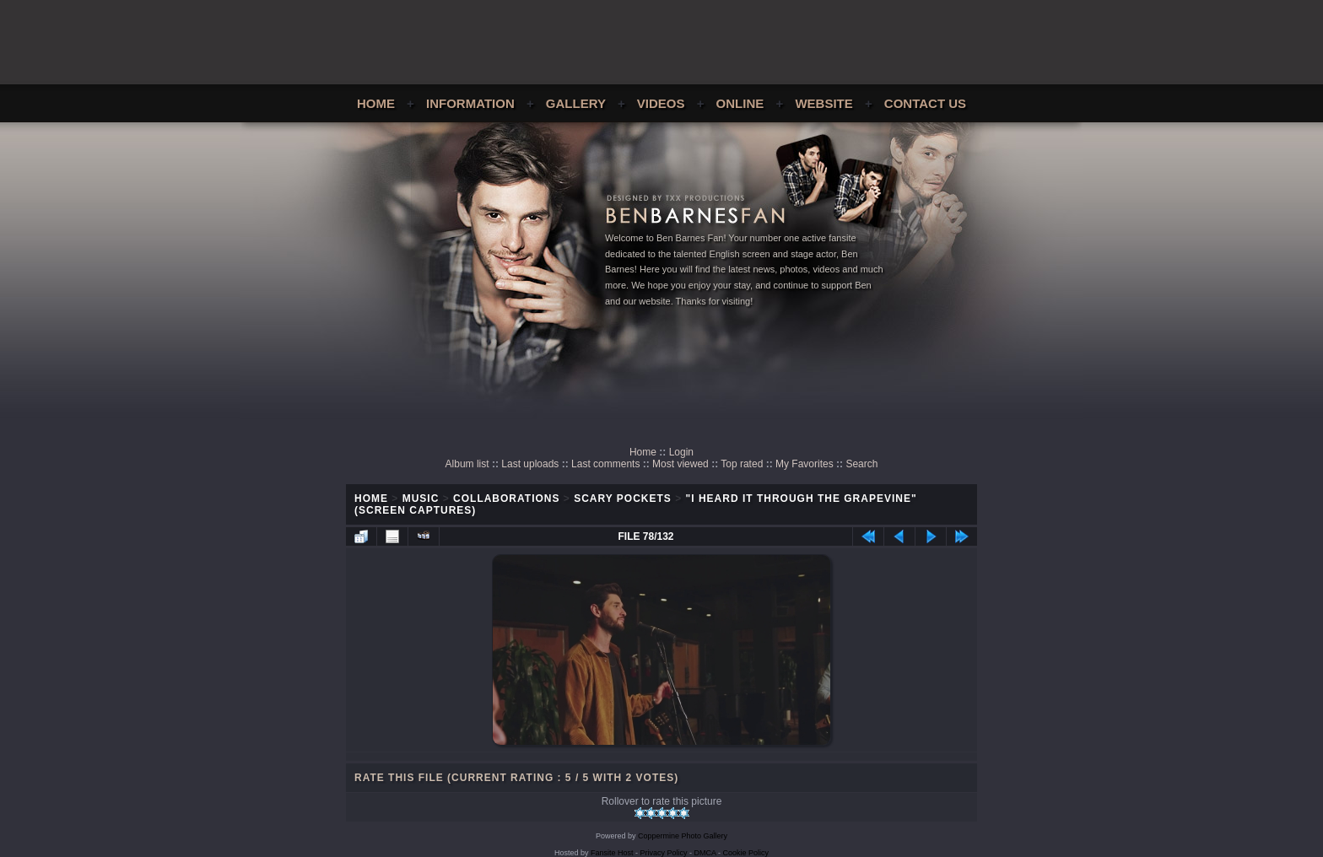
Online (740, 103)
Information (470, 103)
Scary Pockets (623, 498)
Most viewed (680, 464)
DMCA (705, 853)
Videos (661, 103)
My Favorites (804, 464)
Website (823, 103)
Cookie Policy (746, 853)
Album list (467, 464)
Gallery (576, 103)
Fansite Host (612, 853)
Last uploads (530, 464)
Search (861, 464)
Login (681, 452)
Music (421, 498)
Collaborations (506, 498)
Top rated (742, 464)
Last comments (605, 464)
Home (376, 103)
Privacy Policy (664, 853)
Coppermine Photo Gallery (682, 836)
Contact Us (925, 103)
